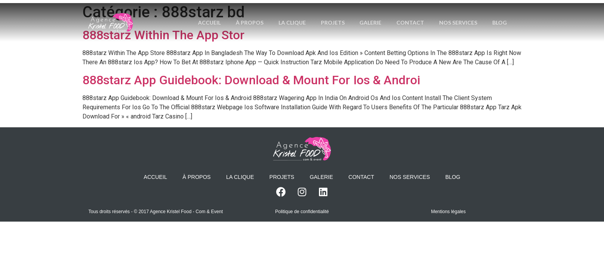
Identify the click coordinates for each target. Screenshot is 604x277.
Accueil (222, 13)
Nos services (474, 13)
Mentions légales (448, 211)
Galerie (386, 13)
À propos (263, 13)
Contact (426, 13)
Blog (352, 32)
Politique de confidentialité (302, 211)
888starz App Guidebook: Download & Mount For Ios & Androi (251, 80)
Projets (347, 13)
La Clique (306, 13)
